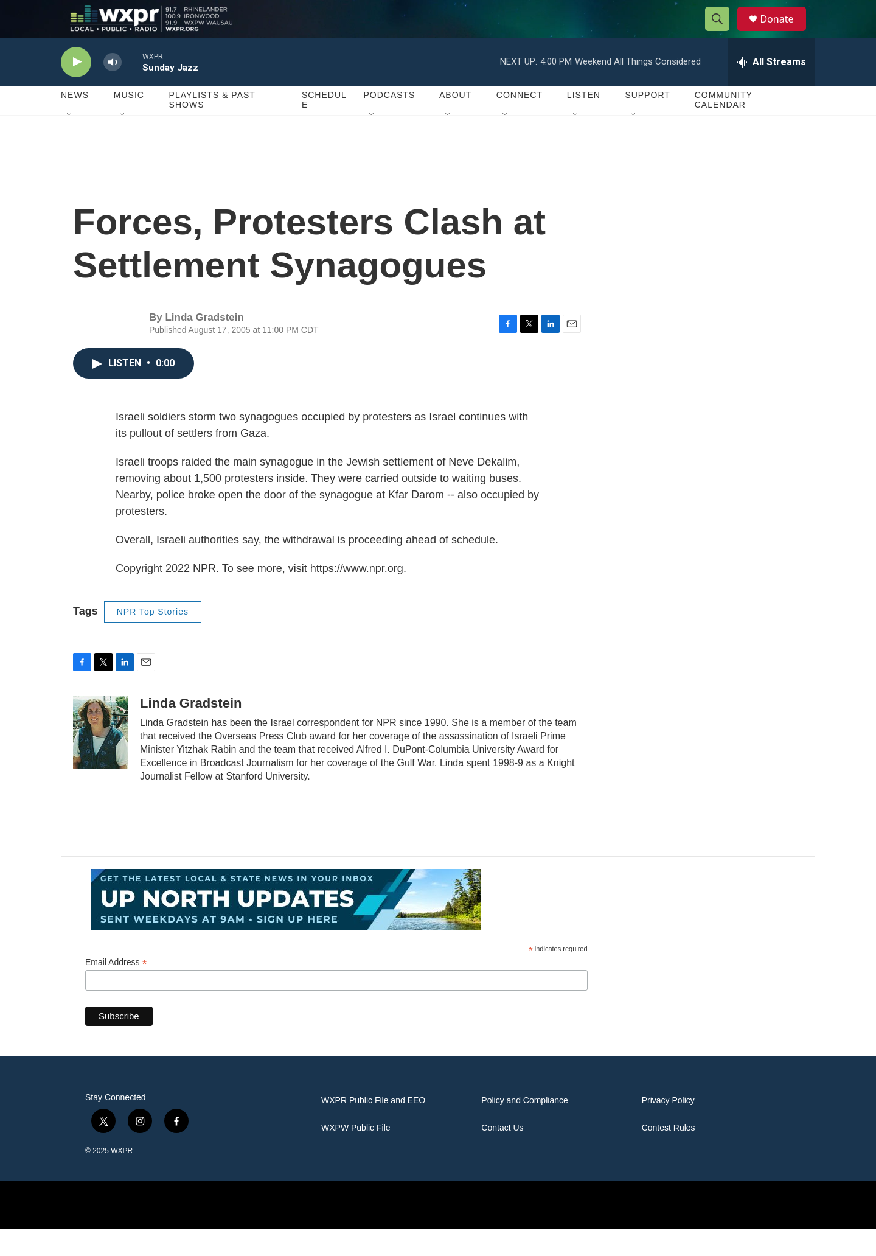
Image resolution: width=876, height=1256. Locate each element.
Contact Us (502, 1154)
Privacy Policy (668, 1127)
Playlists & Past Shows (212, 126)
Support (647, 122)
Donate (784, 32)
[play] (76, 89)
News (75, 122)
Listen (583, 122)
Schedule (324, 126)
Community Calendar (724, 126)
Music (129, 122)
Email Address (116, 989)
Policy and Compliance (524, 1127)
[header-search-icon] (723, 32)
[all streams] (771, 88)
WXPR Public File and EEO (373, 1127)
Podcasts (389, 122)
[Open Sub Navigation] (70, 141)
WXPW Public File (356, 1154)
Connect (519, 122)
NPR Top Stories (153, 638)
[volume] (112, 88)
